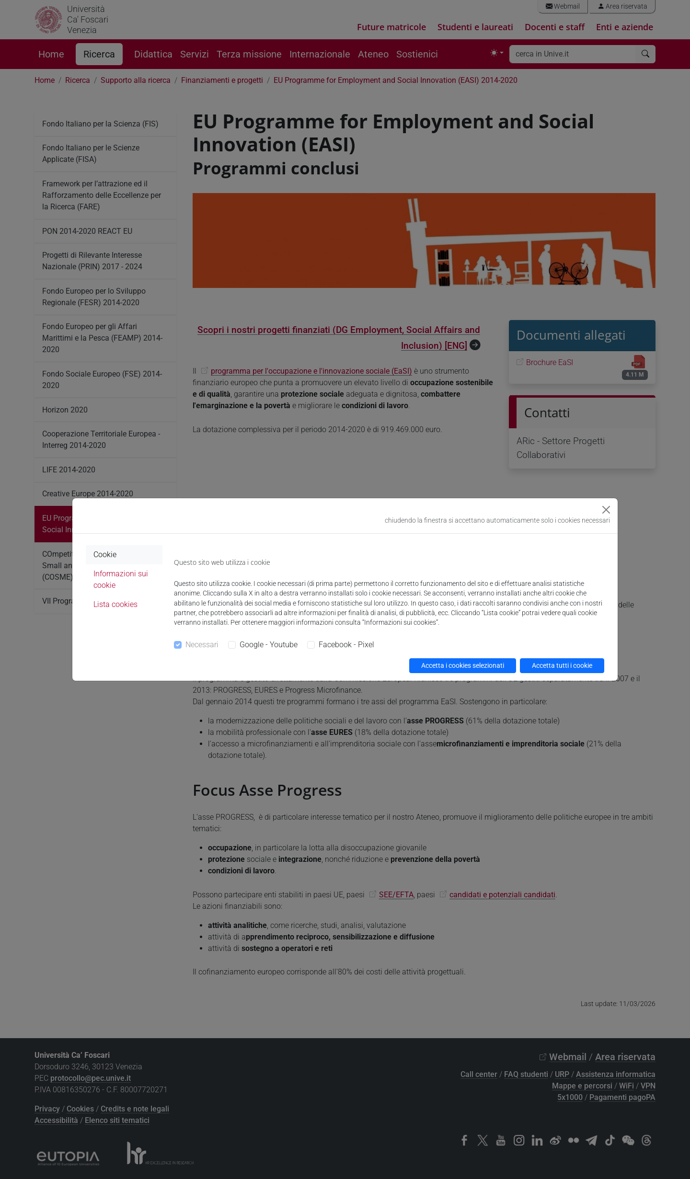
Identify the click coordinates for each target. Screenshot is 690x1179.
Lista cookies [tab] (115, 604)
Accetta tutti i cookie (562, 665)
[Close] (606, 509)
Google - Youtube (269, 644)
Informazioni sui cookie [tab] (120, 579)
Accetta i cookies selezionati (462, 665)
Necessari (201, 644)
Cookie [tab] (104, 554)
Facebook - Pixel (346, 644)
